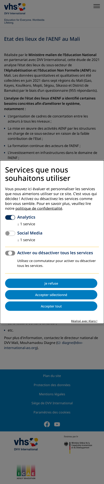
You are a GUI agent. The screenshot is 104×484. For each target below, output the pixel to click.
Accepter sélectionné (51, 294)
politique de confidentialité (38, 208)
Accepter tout (51, 306)
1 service (26, 224)
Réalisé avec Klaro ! (84, 321)
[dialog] (52, 242)
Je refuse (51, 283)
